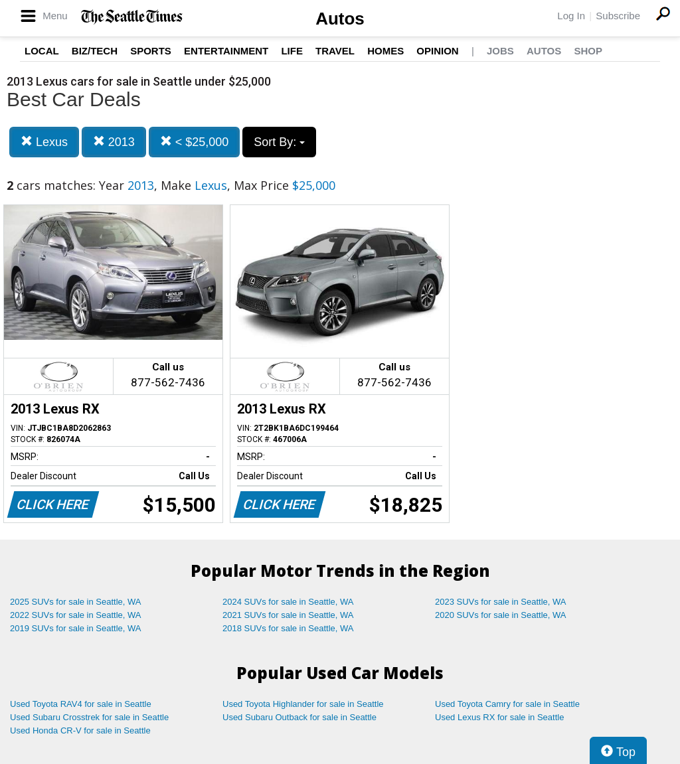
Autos (340, 19)
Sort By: (279, 142)
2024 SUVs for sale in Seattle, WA (288, 602)
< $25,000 (194, 142)
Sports (150, 50)
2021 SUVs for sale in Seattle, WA (288, 615)
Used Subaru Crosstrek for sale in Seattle (89, 717)
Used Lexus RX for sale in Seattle (499, 717)
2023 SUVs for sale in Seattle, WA (500, 602)
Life (292, 50)
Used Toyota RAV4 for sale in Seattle (80, 704)
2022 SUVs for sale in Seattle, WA (75, 615)
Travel (335, 50)
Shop (588, 50)
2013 (114, 142)
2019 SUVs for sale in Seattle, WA (75, 628)
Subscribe (618, 15)
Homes (385, 50)
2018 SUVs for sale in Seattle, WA (288, 628)
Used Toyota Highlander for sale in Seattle (303, 704)
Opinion (437, 50)
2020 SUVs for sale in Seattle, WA (500, 615)
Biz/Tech (95, 50)
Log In (571, 15)
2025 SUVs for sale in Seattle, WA (75, 602)
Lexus (44, 142)
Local (42, 50)
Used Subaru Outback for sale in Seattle (299, 717)
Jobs (500, 50)
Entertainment (226, 50)
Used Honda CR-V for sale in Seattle (80, 730)
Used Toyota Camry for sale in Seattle (507, 704)
